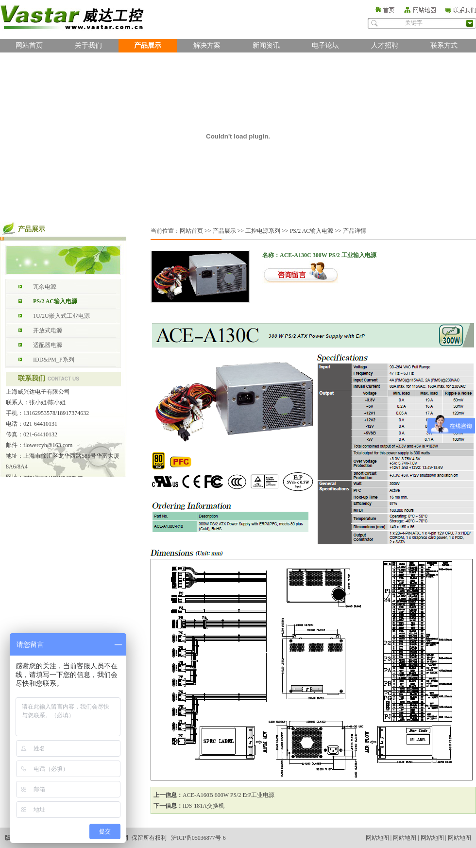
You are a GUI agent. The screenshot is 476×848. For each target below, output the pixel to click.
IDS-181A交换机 (203, 805)
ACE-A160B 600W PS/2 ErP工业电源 (228, 795)
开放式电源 (47, 330)
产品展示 (147, 45)
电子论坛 (325, 45)
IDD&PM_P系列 (53, 359)
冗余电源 (44, 286)
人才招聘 (384, 45)
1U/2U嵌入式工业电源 (61, 315)
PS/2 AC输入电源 (55, 301)
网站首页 (29, 45)
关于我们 (88, 45)
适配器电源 (47, 345)
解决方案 (207, 45)
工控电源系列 (262, 230)
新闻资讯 (266, 45)
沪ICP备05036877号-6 (198, 837)
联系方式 (444, 45)
